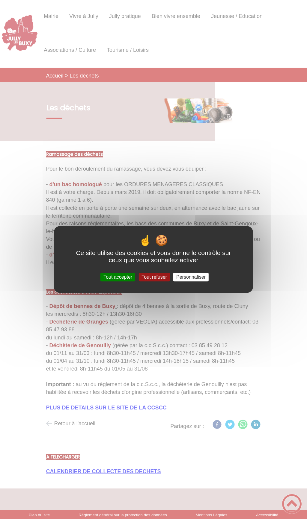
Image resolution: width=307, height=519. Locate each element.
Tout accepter (117, 277)
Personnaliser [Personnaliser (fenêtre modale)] (191, 277)
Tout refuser (154, 277)
